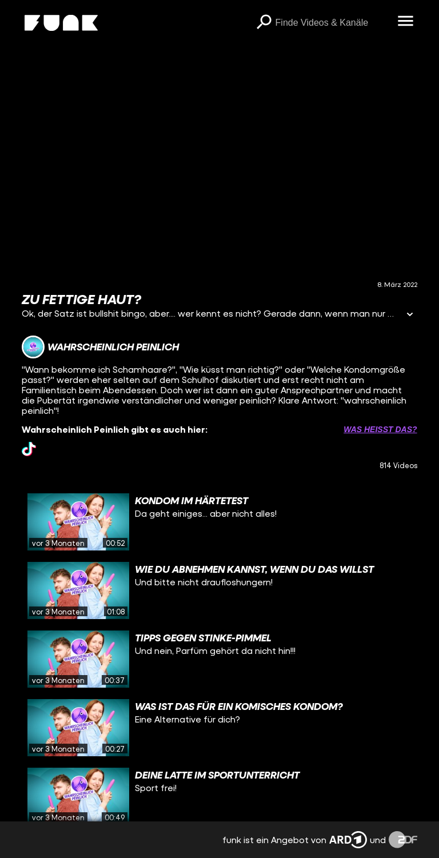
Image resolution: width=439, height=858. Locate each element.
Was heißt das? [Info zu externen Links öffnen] (380, 429)
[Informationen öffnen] (409, 315)
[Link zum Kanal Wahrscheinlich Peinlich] (100, 347)
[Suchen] (264, 23)
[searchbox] (333, 23)
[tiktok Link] (29, 449)
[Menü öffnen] (405, 22)
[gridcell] (219, 521)
